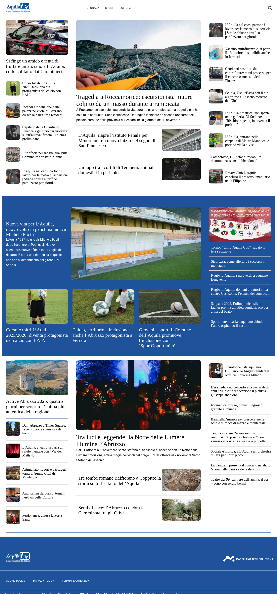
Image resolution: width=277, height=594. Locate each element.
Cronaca (93, 7)
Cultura (125, 7)
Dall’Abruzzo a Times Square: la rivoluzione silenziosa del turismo (44, 429)
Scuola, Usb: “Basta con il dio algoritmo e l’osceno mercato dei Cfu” (246, 97)
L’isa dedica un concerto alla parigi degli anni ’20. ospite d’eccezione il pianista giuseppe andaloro (240, 391)
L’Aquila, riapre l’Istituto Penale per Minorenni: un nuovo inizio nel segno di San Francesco (116, 140)
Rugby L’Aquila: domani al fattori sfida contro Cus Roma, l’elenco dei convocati (240, 292)
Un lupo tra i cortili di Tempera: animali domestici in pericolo (116, 170)
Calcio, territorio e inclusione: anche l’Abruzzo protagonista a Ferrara (102, 335)
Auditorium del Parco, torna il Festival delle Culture (43, 495)
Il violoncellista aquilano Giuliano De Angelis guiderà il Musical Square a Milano (247, 371)
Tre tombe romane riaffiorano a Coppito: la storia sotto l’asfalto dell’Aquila (119, 480)
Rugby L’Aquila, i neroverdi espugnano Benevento (239, 277)
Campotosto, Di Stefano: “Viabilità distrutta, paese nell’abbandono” (236, 159)
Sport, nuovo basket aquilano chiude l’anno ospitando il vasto (237, 324)
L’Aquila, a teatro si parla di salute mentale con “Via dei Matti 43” (42, 451)
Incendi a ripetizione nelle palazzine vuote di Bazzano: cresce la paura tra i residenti (42, 111)
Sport (109, 7)
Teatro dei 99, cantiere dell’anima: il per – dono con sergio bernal (239, 481)
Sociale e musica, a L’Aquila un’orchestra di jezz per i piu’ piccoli (241, 453)
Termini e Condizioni (76, 580)
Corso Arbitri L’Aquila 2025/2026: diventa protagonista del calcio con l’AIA (41, 89)
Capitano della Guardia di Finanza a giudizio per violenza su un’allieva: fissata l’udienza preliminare (44, 133)
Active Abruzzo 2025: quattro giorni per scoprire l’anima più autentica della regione (35, 406)
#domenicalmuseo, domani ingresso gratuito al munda (236, 407)
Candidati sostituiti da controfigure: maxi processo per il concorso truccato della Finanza (248, 75)
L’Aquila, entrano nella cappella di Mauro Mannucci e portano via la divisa (247, 141)
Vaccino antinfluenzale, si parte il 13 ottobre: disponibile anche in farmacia (247, 53)
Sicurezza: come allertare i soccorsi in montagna (238, 263)
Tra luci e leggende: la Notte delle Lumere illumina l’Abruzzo (130, 440)
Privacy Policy (43, 580)
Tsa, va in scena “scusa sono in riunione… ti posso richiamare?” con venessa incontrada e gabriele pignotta (238, 437)
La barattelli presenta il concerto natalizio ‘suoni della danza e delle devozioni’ (240, 467)
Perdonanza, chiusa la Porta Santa (42, 517)
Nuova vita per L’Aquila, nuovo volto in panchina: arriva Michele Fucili (36, 229)
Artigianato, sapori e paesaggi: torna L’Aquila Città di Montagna (44, 473)
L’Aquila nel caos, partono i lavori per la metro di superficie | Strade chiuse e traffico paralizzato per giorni (45, 177)
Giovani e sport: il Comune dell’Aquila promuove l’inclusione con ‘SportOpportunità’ (165, 337)
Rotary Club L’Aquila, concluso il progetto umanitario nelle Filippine (247, 177)
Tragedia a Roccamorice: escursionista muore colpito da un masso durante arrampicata (134, 100)
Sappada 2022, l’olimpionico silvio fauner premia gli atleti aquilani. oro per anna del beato (239, 308)
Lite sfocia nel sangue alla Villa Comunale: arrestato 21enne (45, 155)
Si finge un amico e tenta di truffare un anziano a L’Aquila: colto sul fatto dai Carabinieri (35, 66)
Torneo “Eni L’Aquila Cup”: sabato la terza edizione (238, 249)
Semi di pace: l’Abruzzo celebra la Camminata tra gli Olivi (111, 510)
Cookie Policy (15, 580)
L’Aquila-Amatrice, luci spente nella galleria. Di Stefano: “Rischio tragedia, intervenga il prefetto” (247, 119)
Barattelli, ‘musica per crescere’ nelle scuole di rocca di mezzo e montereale (238, 421)
